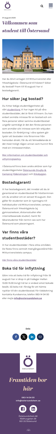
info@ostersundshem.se (28, 400)
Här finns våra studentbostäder (19, 260)
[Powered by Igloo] (28, 430)
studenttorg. (14, 109)
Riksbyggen (40, 174)
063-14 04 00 (28, 397)
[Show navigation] (51, 6)
